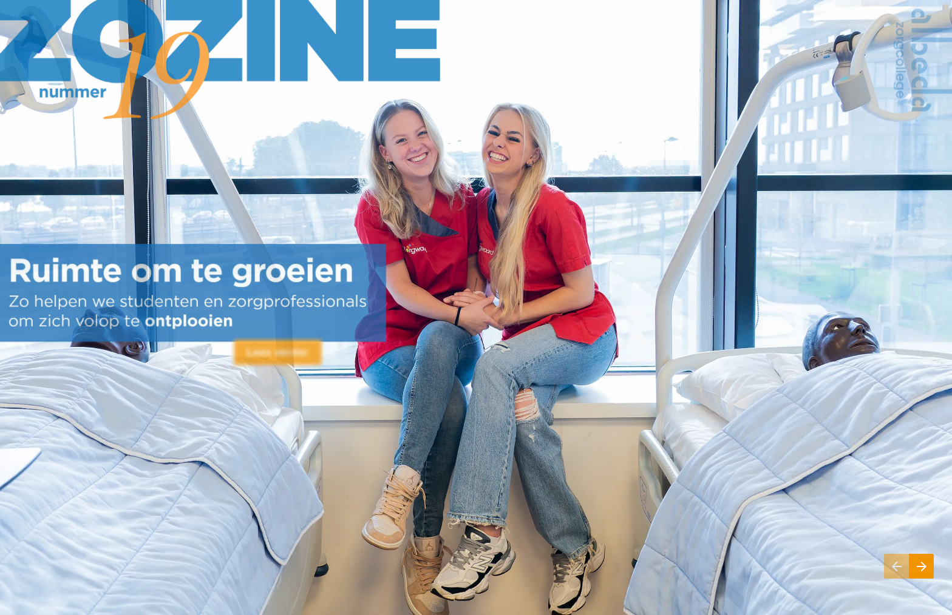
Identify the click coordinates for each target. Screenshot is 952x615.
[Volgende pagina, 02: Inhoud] (921, 566)
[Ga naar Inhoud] (278, 352)
